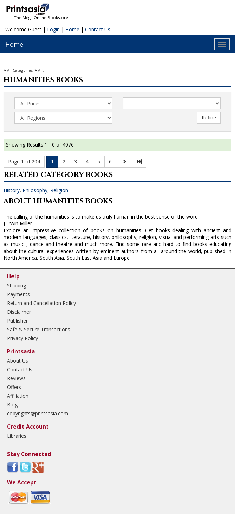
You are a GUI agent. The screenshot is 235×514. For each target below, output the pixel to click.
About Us (17, 360)
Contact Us (97, 29)
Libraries (16, 435)
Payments (18, 294)
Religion (59, 190)
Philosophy (34, 190)
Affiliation (17, 395)
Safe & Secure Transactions (38, 329)
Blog (12, 404)
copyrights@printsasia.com (37, 413)
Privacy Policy (22, 338)
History (12, 190)
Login (53, 29)
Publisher (17, 320)
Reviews (16, 378)
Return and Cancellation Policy (41, 303)
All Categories (20, 70)
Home (72, 29)
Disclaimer (19, 311)
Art (41, 70)
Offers (14, 387)
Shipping (16, 285)
